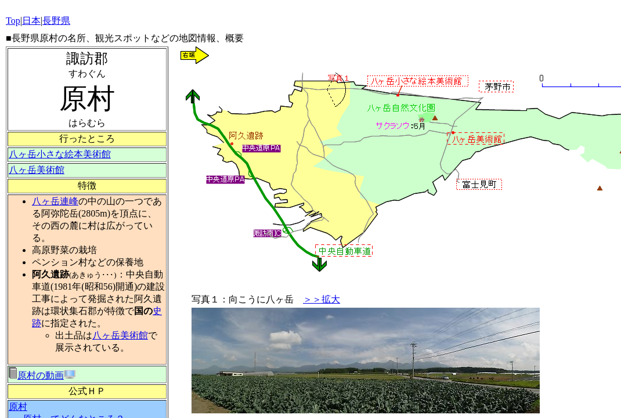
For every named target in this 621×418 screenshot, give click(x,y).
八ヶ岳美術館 (36, 170)
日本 (31, 21)
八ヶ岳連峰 (55, 201)
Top (13, 21)
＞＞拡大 (321, 299)
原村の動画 (36, 375)
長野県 (56, 21)
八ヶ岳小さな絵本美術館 (60, 154)
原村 (18, 407)
